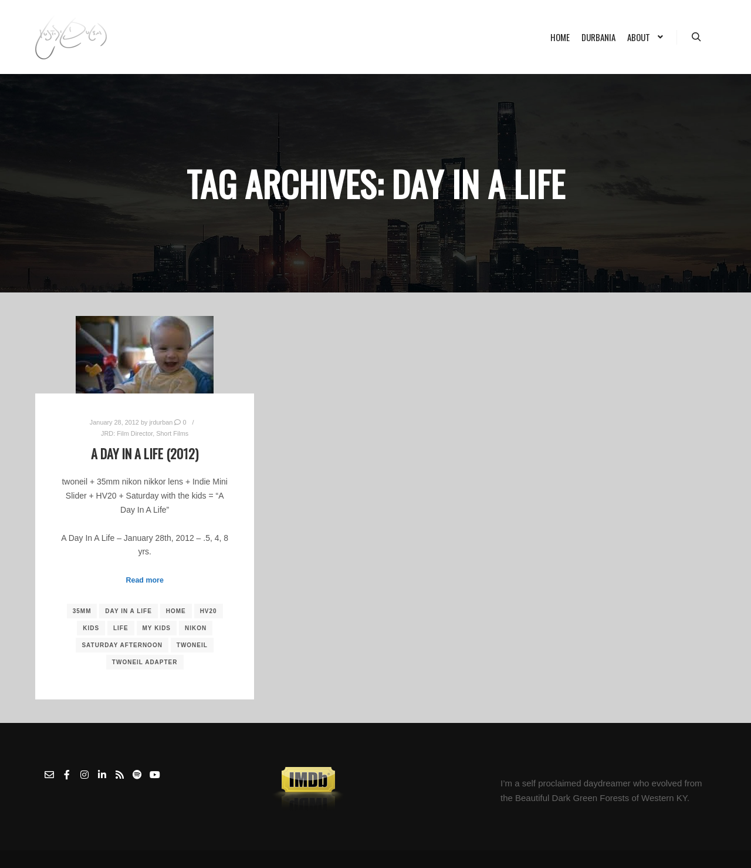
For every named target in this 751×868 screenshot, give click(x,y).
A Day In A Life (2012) (144, 453)
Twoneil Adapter (145, 662)
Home (176, 611)
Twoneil (192, 645)
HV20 (208, 611)
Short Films (172, 433)
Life (120, 628)
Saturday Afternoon (122, 645)
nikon (196, 628)
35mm (82, 611)
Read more (145, 580)
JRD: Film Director (127, 433)
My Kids (157, 628)
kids (91, 628)
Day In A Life (128, 611)
